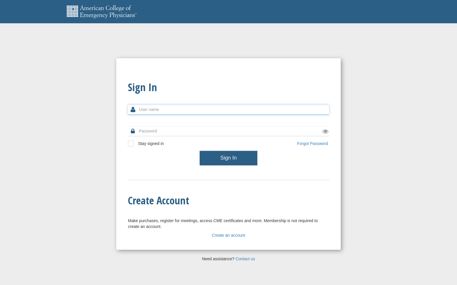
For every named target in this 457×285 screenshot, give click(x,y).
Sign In (228, 158)
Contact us (245, 258)
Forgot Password (312, 143)
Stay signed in (146, 143)
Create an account (228, 235)
